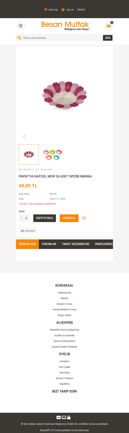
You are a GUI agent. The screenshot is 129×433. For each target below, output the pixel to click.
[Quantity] (24, 218)
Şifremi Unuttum (64, 378)
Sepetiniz (64, 383)
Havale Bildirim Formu (64, 309)
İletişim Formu (64, 303)
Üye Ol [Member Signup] (67, 9)
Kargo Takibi (64, 315)
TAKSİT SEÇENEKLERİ (75, 244)
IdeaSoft (45, 430)
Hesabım (64, 361)
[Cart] (108, 26)
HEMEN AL (69, 218)
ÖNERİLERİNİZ (104, 244)
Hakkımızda (64, 292)
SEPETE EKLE (44, 218)
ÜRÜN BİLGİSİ (27, 244)
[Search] (64, 38)
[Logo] (65, 26)
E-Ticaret (56, 430)
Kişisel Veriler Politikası (64, 346)
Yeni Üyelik (64, 367)
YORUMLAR (49, 244)
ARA (107, 37)
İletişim (81, 9)
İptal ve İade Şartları (64, 341)
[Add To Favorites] (84, 218)
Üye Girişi (64, 372)
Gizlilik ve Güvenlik (64, 335)
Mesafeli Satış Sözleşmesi (64, 329)
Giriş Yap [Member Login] (51, 9)
